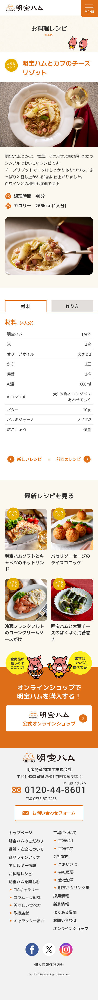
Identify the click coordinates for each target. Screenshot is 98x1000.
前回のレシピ (73, 459)
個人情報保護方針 (49, 964)
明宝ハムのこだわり (26, 841)
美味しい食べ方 (27, 905)
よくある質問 (65, 912)
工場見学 (66, 848)
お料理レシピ (20, 873)
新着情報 (61, 904)
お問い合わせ (65, 920)
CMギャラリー (26, 889)
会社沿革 (66, 880)
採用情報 (61, 896)
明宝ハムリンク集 (73, 887)
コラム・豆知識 (27, 897)
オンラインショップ (70, 928)
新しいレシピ (24, 459)
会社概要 (66, 872)
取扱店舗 (21, 913)
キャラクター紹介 (29, 920)
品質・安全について (26, 849)
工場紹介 (66, 840)
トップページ (20, 832)
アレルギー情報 (22, 865)
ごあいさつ (68, 864)
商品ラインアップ (24, 857)
